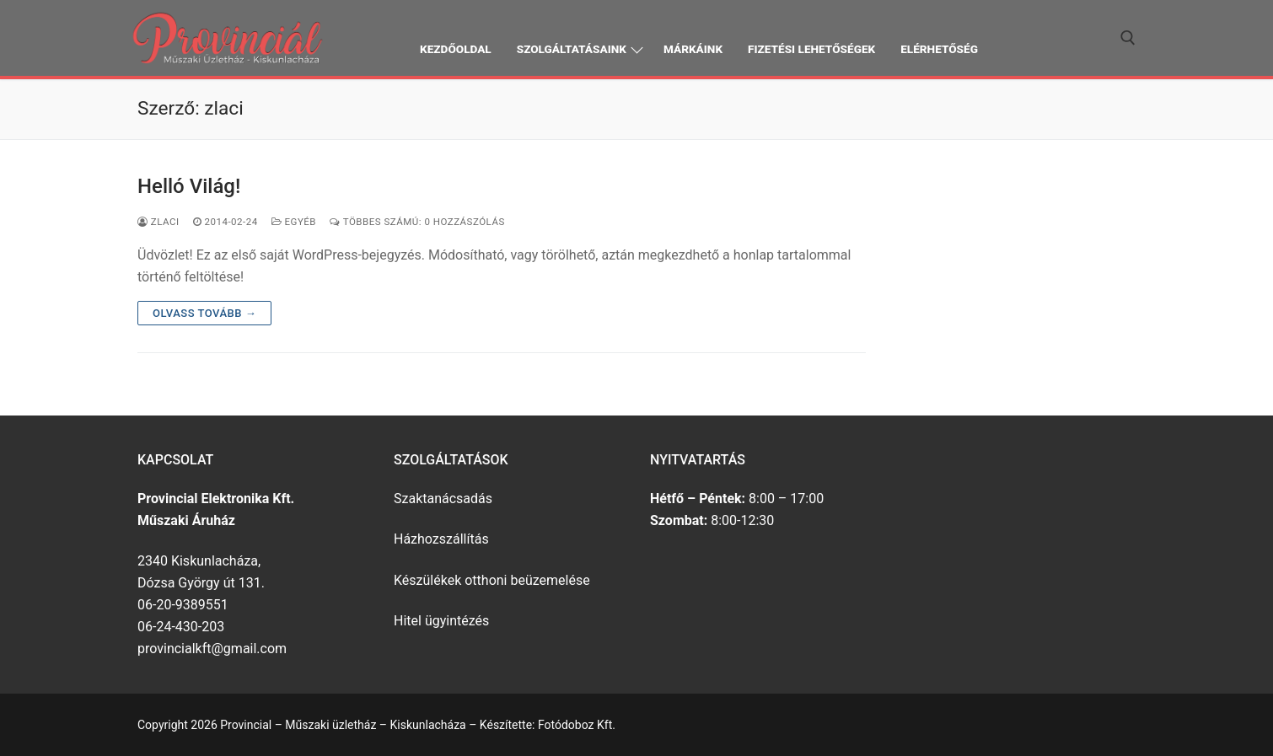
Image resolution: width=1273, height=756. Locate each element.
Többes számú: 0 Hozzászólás (417, 222)
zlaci (158, 222)
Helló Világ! (188, 186)
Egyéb (293, 222)
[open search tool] (1128, 38)
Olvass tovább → (204, 313)
